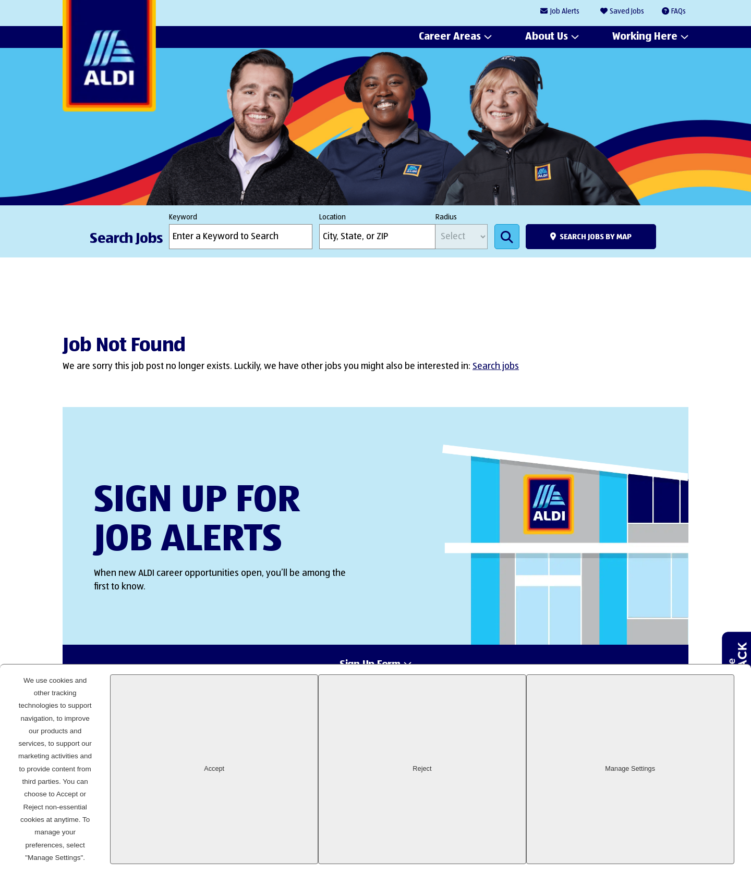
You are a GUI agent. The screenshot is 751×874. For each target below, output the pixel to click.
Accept (554, 845)
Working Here (644, 37)
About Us (546, 37)
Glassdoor (675, 761)
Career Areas (450, 37)
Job (564, 12)
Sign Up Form (370, 668)
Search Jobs (506, 236)
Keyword (183, 217)
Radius (446, 217)
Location (332, 217)
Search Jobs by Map (596, 237)
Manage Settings (698, 845)
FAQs (678, 11)
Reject (626, 845)
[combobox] (377, 236)
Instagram (639, 761)
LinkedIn (568, 761)
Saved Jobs (627, 11)
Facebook (604, 761)
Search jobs (496, 366)
